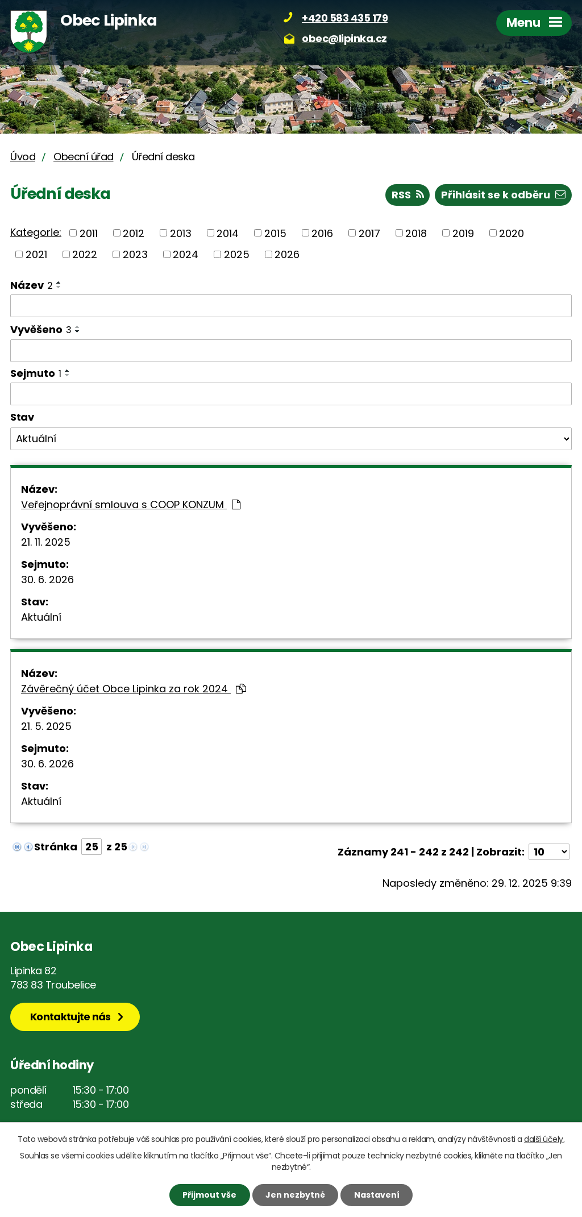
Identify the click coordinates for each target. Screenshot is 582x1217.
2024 (185, 254)
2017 (369, 233)
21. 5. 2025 (46, 726)
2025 (237, 254)
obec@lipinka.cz (344, 38)
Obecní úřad (83, 156)
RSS (408, 195)
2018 (416, 233)
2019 (463, 233)
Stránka (55, 847)
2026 (287, 254)
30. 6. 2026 (47, 579)
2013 (181, 233)
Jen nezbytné (295, 1195)
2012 (133, 233)
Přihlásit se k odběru (503, 195)
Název (31, 285)
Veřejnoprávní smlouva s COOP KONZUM (130, 504)
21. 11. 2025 (45, 542)
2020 (511, 233)
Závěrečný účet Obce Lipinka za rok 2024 (133, 689)
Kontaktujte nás (70, 1017)
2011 (89, 233)
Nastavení (377, 1195)
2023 (135, 254)
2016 (322, 233)
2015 (275, 233)
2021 (36, 254)
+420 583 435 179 (345, 18)
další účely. (544, 1139)
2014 (228, 233)
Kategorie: (35, 232)
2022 (84, 254)
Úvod (22, 156)
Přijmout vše (209, 1195)
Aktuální (41, 617)
